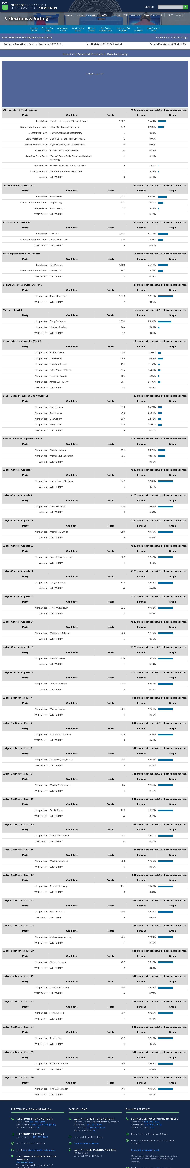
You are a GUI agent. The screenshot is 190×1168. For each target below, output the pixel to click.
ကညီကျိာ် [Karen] (180, 15)
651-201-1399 (94, 1124)
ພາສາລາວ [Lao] (135, 15)
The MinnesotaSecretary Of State (34, 7)
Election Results (91, 29)
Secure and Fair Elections (123, 29)
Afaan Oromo (150, 15)
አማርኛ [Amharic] (170, 15)
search (149, 6)
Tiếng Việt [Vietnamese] (103, 15)
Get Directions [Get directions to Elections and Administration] (24, 1162)
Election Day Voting (47, 29)
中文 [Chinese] (125, 15)
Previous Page (180, 37)
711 (37, 1127)
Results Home (163, 37)
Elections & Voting (26, 18)
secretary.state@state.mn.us (39, 1150)
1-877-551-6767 (153, 1124)
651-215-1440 (37, 1121)
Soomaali (90, 15)
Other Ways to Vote (62, 29)
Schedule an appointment (145, 1150)
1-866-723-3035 (96, 1127)
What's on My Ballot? (78, 29)
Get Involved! (138, 29)
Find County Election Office (105, 29)
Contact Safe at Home (86, 1143)
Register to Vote (34, 29)
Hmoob (79, 15)
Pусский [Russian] (116, 15)
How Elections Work (153, 29)
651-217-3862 (40, 1137)
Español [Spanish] (68, 15)
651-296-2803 (151, 1121)
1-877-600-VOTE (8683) (43, 1124)
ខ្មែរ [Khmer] (161, 15)
